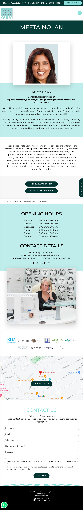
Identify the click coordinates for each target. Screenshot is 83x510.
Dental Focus (43, 501)
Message (41, 454)
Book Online (73, 3)
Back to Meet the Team (41, 191)
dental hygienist (37, 108)
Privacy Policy (72, 461)
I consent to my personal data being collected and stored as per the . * (42, 462)
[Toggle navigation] (79, 13)
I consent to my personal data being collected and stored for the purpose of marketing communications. (40, 468)
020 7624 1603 (53, 3)
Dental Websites (42, 498)
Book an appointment (41, 184)
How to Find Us (41, 384)
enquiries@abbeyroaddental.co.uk (45, 255)
